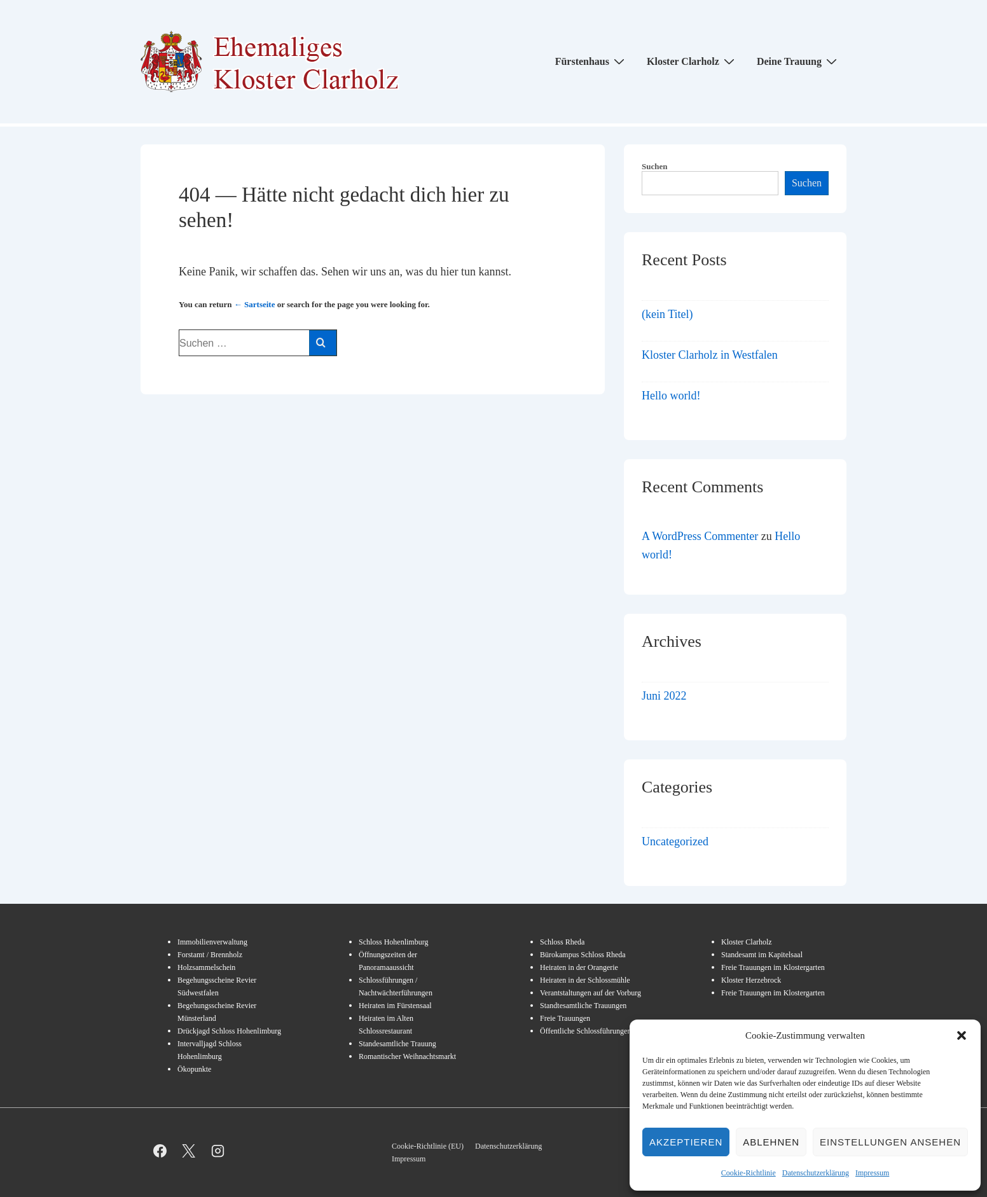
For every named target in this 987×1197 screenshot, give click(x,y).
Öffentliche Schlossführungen (585, 1031)
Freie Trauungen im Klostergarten (773, 967)
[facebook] (160, 1151)
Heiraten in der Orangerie (579, 967)
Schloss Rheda (562, 942)
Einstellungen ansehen (890, 1142)
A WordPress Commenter (700, 536)
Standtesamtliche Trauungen (583, 1005)
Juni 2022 (664, 695)
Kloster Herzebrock (751, 980)
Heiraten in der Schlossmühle (585, 980)
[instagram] (218, 1151)
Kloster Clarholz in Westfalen (710, 355)
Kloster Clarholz (692, 61)
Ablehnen (771, 1142)
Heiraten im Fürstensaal (395, 1005)
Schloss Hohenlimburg (393, 942)
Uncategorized (675, 841)
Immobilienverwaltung (212, 942)
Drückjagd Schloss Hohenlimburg (229, 1031)
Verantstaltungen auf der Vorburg (590, 992)
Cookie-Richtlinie (748, 1172)
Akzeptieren (685, 1142)
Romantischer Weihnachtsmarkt (407, 1056)
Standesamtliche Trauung (397, 1043)
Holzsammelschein (206, 967)
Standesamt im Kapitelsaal (762, 954)
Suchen (654, 166)
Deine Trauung (798, 61)
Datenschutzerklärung (815, 1172)
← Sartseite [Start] (254, 304)
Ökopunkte (194, 1069)
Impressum (872, 1172)
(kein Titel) (667, 314)
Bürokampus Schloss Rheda (583, 954)
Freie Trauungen (565, 1018)
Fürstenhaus (591, 61)
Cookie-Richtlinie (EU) (428, 1146)
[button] (961, 1035)
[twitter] (189, 1151)
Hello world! (671, 395)
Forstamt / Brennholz (209, 954)
